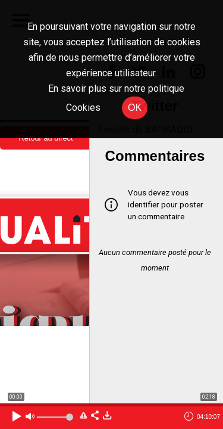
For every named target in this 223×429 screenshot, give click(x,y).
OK (135, 107)
